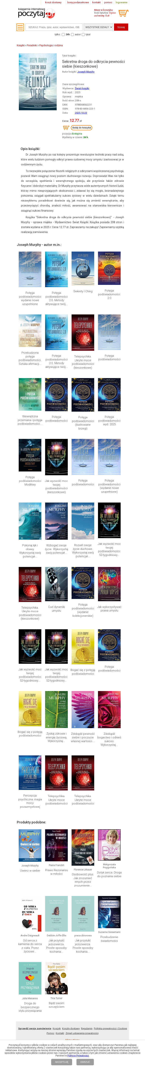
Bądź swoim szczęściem (56, 902)
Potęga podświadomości (109, 357)
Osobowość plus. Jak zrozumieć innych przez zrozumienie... (83, 844)
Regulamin (87, 925)
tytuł (88, 34)
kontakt (96, 2)
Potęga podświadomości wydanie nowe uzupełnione (30, 298)
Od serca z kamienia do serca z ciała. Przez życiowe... (30, 875)
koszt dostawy (53, 2)
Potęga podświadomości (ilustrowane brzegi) (83, 423)
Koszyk (57, 925)
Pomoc (50, 930)
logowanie (121, 2)
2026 (25, 941)
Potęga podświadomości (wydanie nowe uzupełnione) (109, 486)
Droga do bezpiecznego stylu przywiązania (30, 903)
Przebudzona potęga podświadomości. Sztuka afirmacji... (30, 358)
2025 (32, 941)
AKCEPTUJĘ (61, 1062)
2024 (38, 941)
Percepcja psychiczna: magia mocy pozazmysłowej (30, 801)
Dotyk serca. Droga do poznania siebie (109, 843)
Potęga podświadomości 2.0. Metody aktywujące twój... (56, 298)
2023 (45, 941)
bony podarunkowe (78, 2)
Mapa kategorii (77, 941)
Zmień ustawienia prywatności (82, 930)
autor (78, 34)
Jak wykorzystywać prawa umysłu (109, 608)
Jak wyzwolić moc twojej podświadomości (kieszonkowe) (56, 486)
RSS (97, 967)
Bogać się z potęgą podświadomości (83, 671)
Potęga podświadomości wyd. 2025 (109, 420)
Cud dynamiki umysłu (56, 608)
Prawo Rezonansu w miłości (56, 840)
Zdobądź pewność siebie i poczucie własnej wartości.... (83, 737)
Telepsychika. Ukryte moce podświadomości (57, 765)
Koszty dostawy (71, 925)
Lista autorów (114, 941)
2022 (51, 941)
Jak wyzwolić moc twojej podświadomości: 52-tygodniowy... (109, 549)
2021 (58, 941)
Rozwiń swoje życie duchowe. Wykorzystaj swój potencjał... (83, 550)
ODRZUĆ (85, 1062)
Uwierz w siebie (30, 838)
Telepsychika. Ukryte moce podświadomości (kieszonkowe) (83, 362)
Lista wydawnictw (96, 941)
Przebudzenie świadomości (109, 871)
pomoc (108, 2)
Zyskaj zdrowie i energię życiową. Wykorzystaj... (56, 737)
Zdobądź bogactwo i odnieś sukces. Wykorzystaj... (109, 739)
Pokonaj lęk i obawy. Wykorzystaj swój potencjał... (30, 551)
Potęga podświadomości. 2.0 (109, 294)
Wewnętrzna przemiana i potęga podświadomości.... (30, 420)
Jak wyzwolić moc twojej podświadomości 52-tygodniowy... (30, 675)
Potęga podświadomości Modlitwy (30, 480)
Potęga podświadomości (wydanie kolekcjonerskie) (83, 610)
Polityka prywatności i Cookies (110, 925)
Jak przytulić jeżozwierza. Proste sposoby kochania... (56, 875)
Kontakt (60, 930)
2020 (65, 941)
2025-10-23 (81, 112)
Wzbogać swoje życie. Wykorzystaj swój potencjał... (56, 549)
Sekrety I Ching (83, 291)
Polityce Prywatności (78, 1055)
